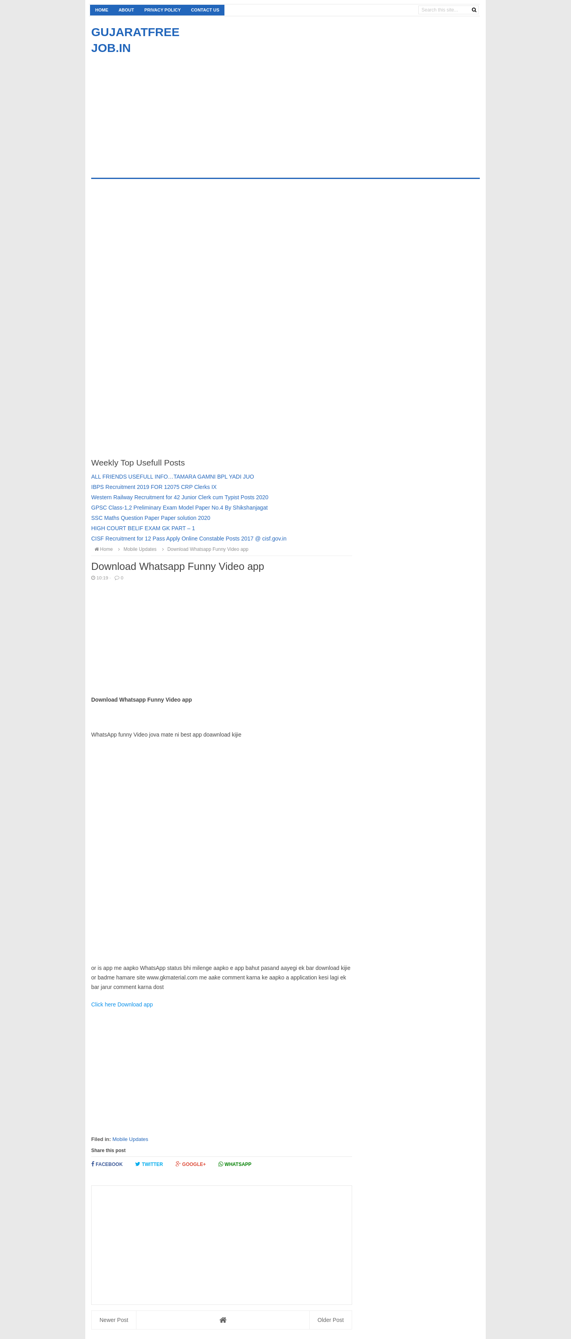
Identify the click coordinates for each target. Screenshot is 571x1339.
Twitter (149, 1164)
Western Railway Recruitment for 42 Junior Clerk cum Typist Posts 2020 (179, 497)
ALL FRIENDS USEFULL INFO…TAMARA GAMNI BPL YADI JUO (172, 476)
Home (101, 10)
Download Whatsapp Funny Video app (204, 549)
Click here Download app (122, 1004)
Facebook (107, 1164)
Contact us (205, 10)
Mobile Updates (130, 1139)
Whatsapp (234, 1164)
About (126, 10)
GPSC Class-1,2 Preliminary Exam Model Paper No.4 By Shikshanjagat (179, 507)
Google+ (191, 1164)
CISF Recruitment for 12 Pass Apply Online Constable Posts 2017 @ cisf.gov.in (189, 538)
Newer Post (114, 1320)
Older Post (331, 1320)
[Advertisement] (157, 111)
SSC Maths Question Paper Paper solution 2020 (150, 518)
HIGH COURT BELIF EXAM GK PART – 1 (143, 528)
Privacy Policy (162, 10)
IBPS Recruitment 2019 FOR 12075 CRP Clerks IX (154, 487)
